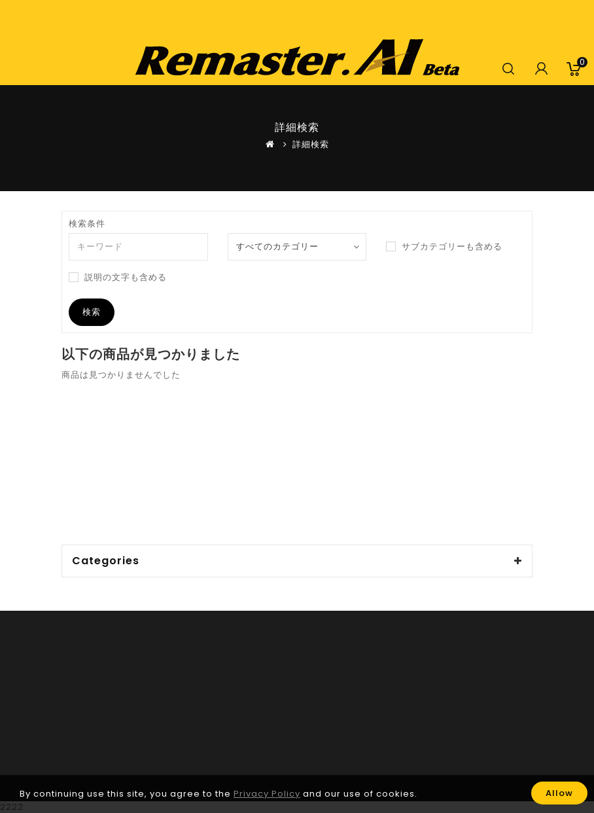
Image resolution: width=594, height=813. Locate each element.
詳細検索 (310, 144)
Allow (559, 793)
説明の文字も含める (118, 277)
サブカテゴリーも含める (444, 246)
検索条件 (87, 224)
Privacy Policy (267, 794)
